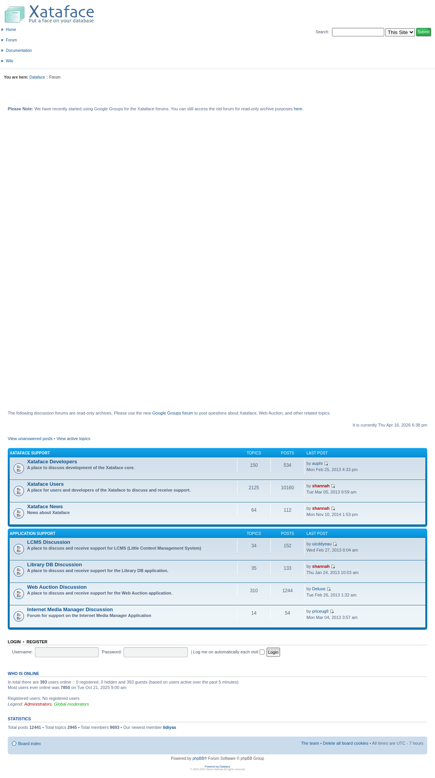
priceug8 (320, 611)
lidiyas (169, 727)
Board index (29, 743)
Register (37, 641)
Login (14, 641)
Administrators (38, 704)
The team (310, 743)
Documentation (19, 50)
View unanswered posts (30, 438)
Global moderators (71, 704)
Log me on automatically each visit (229, 651)
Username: (22, 651)
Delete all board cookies (345, 743)
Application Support (32, 533)
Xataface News (45, 506)
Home (11, 29)
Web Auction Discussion (57, 587)
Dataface (37, 77)
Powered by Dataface (217, 766)
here (298, 108)
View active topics (73, 438)
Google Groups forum (172, 413)
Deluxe (318, 588)
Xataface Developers (52, 461)
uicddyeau (322, 544)
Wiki (9, 61)
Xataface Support (30, 453)
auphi (317, 463)
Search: (322, 32)
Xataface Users (45, 484)
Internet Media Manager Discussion (70, 609)
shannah (321, 485)
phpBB (198, 758)
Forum (11, 40)
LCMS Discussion (48, 542)
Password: (112, 651)
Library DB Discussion (54, 564)
